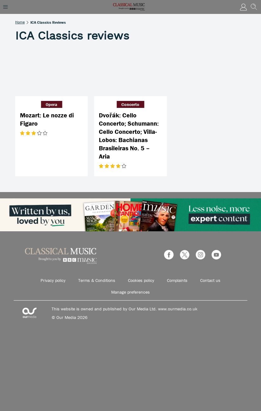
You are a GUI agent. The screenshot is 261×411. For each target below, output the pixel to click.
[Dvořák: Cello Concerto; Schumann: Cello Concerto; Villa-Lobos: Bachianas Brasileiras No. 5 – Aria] (130, 72)
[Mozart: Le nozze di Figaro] (51, 72)
